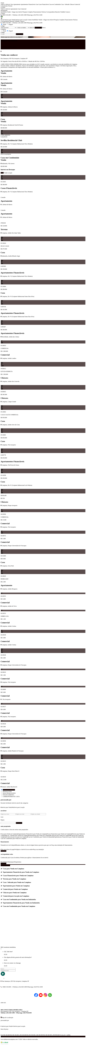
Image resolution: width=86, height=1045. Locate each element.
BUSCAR (38, 27)
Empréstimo (17, 862)
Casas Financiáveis (44, 4)
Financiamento (37, 12)
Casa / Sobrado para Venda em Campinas (17, 835)
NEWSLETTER (7, 791)
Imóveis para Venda (9, 19)
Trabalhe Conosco (65, 12)
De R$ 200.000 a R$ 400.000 (35, 1035)
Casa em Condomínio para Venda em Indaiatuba (40, 837)
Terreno (10, 6)
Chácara (72, 4)
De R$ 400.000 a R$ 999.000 (51, 1035)
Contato (3, 13)
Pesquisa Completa (28, 12)
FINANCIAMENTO (8, 795)
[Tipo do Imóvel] (8, 27)
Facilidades (4, 862)
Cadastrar (19, 823)
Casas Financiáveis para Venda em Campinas (59, 834)
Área (11, 4)
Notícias (43, 12)
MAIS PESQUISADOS (9, 793)
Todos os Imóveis (5, 4)
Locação (10, 173)
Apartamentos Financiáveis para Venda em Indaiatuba (68, 837)
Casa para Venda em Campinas (9, 834)
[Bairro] (31, 27)
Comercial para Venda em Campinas (60, 835)
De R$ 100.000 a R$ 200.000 (18, 1035)
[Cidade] (22, 27)
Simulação (11, 862)
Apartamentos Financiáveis (28, 4)
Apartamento (16, 4)
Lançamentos (4, 6)
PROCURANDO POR (9, 790)
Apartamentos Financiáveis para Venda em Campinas (32, 834)
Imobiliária (4, 12)
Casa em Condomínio (55, 4)
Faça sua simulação (38, 849)
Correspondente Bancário (53, 12)
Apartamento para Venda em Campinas (39, 835)
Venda (5, 173)
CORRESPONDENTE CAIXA (11, 796)
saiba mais (3, 851)
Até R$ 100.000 (5, 1035)
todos (2, 173)
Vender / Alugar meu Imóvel (14, 12)
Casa (37, 4)
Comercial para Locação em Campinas (16, 837)
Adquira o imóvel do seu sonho (23, 849)
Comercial (77, 4)
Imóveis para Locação (21, 19)
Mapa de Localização (7, 1017)
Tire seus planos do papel (8, 849)
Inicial (2, 19)
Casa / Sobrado (65, 4)
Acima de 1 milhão (65, 1035)
